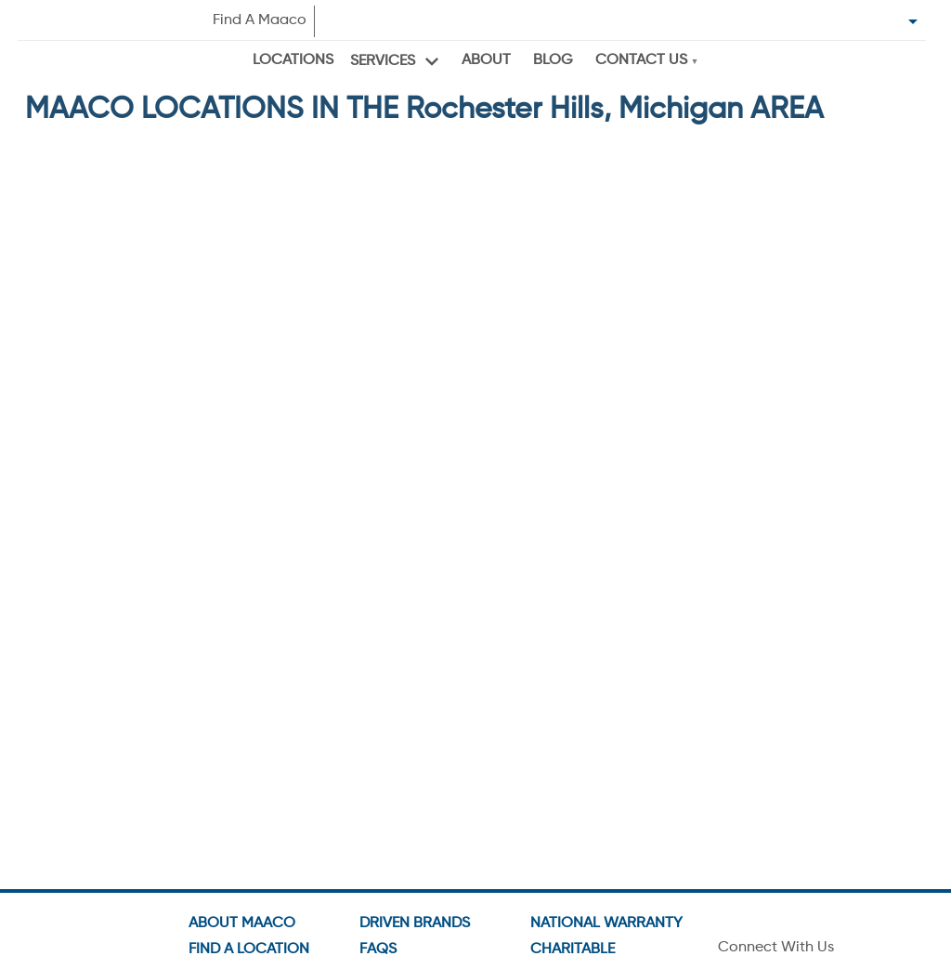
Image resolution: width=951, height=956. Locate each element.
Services (382, 61)
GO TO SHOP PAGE (348, 317)
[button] (141, 381)
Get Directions (94, 308)
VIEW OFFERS (348, 357)
